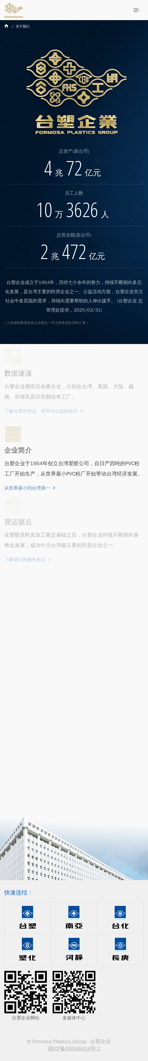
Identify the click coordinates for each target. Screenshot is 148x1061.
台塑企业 (13, 10)
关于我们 (23, 26)
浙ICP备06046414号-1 (74, 1048)
